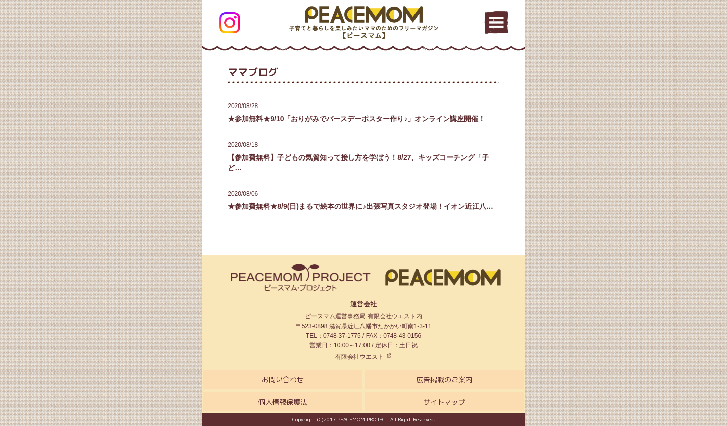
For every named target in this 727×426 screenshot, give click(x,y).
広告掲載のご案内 (444, 379)
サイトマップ (444, 402)
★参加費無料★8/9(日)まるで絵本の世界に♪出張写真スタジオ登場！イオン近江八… (363, 199)
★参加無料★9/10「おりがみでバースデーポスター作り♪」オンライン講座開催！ (363, 112)
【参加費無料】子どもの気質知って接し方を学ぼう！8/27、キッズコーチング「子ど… (363, 155)
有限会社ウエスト (363, 356)
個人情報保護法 (282, 402)
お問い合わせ (283, 379)
